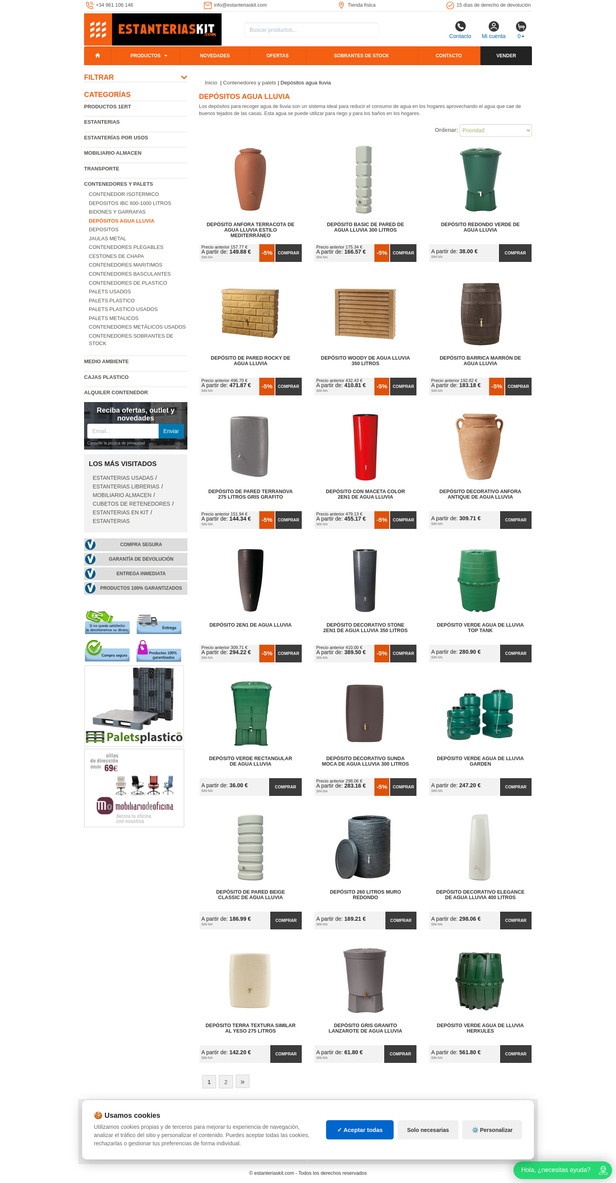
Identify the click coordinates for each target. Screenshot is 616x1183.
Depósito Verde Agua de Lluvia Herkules (480, 1028)
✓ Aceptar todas (360, 1129)
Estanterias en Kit (120, 513)
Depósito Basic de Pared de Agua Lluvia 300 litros (365, 227)
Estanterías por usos (116, 138)
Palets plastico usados (123, 309)
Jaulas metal (107, 238)
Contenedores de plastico (128, 283)
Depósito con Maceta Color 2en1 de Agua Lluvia (365, 494)
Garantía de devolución (141, 559)
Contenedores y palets (118, 184)
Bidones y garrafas (117, 212)
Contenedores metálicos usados (137, 327)
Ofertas (277, 56)
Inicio (211, 83)
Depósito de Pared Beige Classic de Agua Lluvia (250, 894)
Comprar (288, 252)
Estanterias (102, 122)
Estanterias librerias (126, 487)
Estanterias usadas (123, 478)
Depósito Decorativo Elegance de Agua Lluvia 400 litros (480, 894)
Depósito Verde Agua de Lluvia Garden (480, 761)
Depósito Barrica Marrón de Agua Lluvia (480, 360)
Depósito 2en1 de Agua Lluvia (250, 625)
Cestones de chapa (116, 256)
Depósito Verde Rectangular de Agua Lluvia (250, 761)
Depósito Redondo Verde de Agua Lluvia (480, 227)
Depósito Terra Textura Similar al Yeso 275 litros (250, 1028)
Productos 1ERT (107, 107)
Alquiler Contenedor (116, 392)
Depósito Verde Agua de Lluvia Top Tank (480, 627)
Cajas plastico (106, 377)
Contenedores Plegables (126, 247)
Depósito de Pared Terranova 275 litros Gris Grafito (250, 494)
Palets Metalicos (114, 318)
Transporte (101, 169)
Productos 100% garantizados (141, 588)
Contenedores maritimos (125, 265)
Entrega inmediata (141, 573)
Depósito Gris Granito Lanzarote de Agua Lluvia (365, 1028)
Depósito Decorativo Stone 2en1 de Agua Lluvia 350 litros (365, 627)
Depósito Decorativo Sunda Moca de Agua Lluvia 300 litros (365, 761)
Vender (506, 56)
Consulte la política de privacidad (116, 443)
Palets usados (110, 291)
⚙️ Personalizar (492, 1130)
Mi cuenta (494, 29)
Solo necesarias (428, 1130)
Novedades (215, 56)
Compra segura (141, 544)
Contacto (460, 29)
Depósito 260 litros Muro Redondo (365, 894)
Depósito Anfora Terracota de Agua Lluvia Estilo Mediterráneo (250, 230)
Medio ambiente (106, 361)
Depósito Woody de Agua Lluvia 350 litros (365, 360)
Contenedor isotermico (124, 194)
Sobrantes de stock (361, 56)
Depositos (104, 229)
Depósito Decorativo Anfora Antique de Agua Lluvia (480, 494)
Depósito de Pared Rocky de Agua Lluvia (250, 360)
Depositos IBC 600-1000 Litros (130, 203)
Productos (145, 56)
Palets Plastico (112, 301)
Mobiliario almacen (112, 153)
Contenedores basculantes (130, 274)
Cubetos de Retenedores (131, 504)
